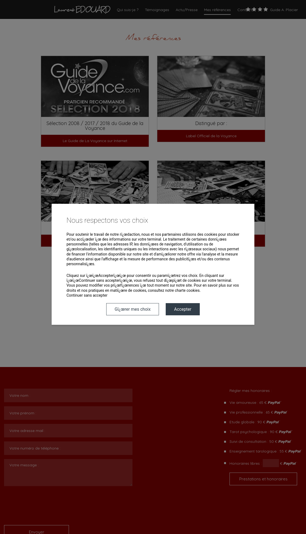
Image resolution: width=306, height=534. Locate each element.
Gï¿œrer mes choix (133, 309)
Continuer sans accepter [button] (86, 295)
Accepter (182, 309)
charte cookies (187, 290)
